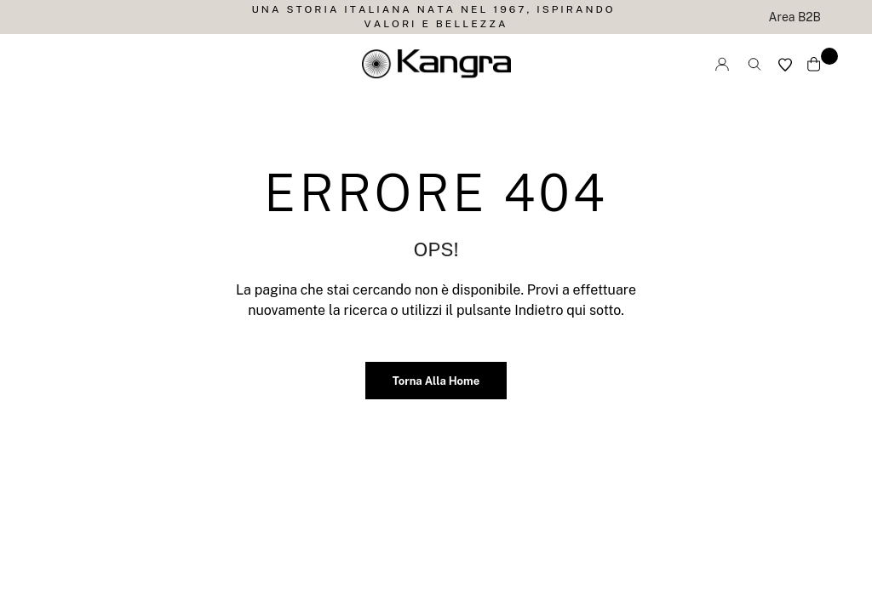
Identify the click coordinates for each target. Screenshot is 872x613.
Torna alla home (436, 381)
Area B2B (795, 17)
